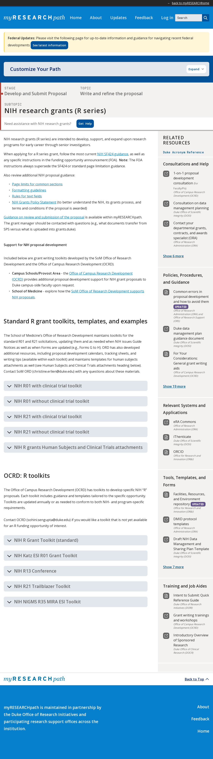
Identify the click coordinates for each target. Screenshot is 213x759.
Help (85, 124)
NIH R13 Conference (35, 571)
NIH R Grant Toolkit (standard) (46, 540)
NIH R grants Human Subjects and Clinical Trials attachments (78, 447)
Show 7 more (173, 566)
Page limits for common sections (37, 184)
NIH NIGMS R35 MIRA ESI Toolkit (47, 602)
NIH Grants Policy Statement (34, 202)
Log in (167, 17)
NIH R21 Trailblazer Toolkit (42, 586)
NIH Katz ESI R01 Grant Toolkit (45, 555)
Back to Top (194, 679)
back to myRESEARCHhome (190, 3)
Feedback (144, 17)
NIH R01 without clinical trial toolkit (51, 401)
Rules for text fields (27, 196)
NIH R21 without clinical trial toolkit (51, 432)
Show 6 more (173, 256)
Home (76, 17)
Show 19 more (174, 386)
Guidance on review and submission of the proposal (44, 217)
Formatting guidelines (29, 190)
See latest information (49, 45)
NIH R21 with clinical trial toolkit (48, 416)
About (96, 17)
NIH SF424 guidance (112, 154)
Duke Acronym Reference (183, 152)
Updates (118, 17)
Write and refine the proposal (111, 93)
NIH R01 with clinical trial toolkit (48, 386)
